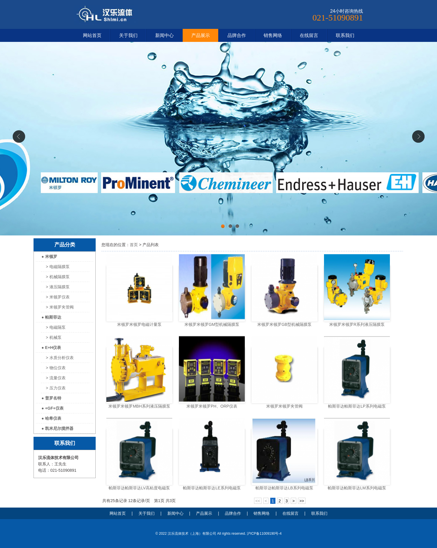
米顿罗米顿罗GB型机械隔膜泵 (284, 324)
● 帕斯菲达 (51, 317)
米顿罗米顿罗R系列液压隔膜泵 (357, 324)
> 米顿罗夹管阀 (60, 307)
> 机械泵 (54, 337)
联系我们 (345, 35)
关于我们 (128, 35)
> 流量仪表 (56, 378)
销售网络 (273, 35)
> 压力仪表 (56, 388)
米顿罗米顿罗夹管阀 (284, 406)
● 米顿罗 (49, 256)
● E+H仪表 (51, 347)
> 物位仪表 (56, 367)
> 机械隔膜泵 (58, 276)
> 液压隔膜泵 (58, 287)
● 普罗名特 (51, 398)
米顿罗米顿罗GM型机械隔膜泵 (212, 324)
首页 (134, 244)
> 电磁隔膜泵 (58, 266)
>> (301, 501)
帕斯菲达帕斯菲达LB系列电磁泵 (284, 488)
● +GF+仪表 (53, 408)
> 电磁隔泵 (56, 327)
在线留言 (309, 35)
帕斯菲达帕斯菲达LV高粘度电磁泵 (139, 488)
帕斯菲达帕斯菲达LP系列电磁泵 (357, 406)
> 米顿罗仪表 (58, 297)
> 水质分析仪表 (60, 357)
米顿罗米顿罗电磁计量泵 (139, 324)
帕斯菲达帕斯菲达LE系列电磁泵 (211, 488)
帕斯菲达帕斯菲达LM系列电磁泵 (357, 488)
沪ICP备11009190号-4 (264, 534)
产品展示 (200, 35)
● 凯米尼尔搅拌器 (57, 428)
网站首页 (92, 35)
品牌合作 (236, 35)
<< (257, 501)
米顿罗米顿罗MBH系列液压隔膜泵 (139, 406)
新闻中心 (164, 35)
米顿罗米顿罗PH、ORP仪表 (211, 406)
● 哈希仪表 (51, 418)
